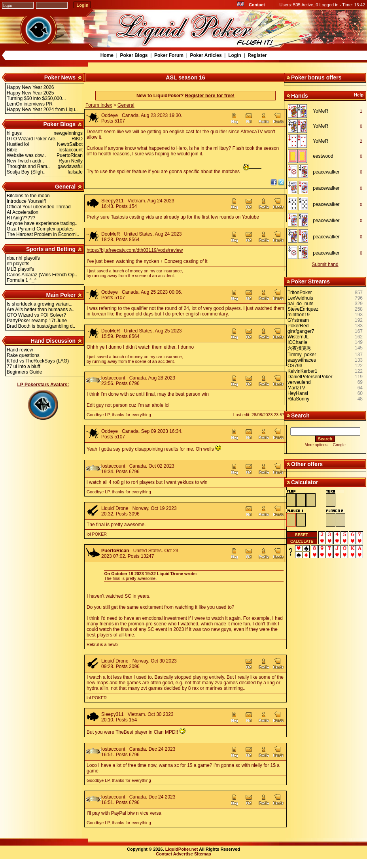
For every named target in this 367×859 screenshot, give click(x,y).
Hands (299, 96)
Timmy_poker (302, 354)
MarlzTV (296, 388)
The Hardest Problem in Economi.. (43, 234)
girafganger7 (301, 331)
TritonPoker (300, 292)
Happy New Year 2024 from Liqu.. (42, 109)
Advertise (183, 853)
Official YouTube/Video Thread (39, 207)
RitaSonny (298, 399)
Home (107, 55)
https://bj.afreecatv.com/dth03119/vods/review (135, 250)
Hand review (20, 350)
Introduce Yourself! (26, 201)
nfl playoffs (18, 263)
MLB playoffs (20, 269)
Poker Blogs (134, 55)
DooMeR (110, 234)
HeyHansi (298, 393)
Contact (257, 4)
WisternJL (298, 337)
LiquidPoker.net (181, 849)
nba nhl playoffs (23, 258)
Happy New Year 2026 (30, 87)
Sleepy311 (112, 201)
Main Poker (61, 295)
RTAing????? (21, 218)
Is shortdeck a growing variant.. (39, 304)
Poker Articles (205, 55)
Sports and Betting (51, 249)
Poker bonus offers (316, 77)
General (65, 186)
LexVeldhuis (300, 298)
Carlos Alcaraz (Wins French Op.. (42, 275)
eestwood (323, 156)
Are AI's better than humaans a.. (40, 309)
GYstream (298, 320)
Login (234, 55)
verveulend (299, 382)
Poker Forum (169, 55)
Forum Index (98, 105)
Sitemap (202, 853)
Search (300, 415)
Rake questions (23, 355)
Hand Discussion (53, 341)
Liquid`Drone (115, 508)
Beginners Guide (24, 372)
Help (358, 95)
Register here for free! (210, 95)
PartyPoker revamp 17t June (37, 320)
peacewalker (326, 172)
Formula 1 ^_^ (21, 280)
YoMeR (320, 111)
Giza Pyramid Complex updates (40, 229)
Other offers (307, 464)
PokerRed (298, 325)
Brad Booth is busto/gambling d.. (41, 326)
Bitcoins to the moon (28, 195)
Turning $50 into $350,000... (36, 98)
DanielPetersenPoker (310, 376)
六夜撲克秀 (299, 348)
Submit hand (325, 264)
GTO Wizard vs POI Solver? (36, 315)
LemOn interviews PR (30, 104)
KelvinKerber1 (302, 371)
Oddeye (109, 115)
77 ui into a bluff (23, 366)
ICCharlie (297, 342)
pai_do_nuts (300, 303)
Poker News (60, 77)
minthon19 (299, 314)
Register (257, 55)
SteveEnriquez (303, 309)
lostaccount (113, 378)
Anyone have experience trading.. (42, 223)
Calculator (304, 482)
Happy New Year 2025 (30, 93)
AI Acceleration (22, 212)
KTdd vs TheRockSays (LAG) (38, 361)
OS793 (295, 365)
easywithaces (302, 360)
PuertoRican (115, 550)
